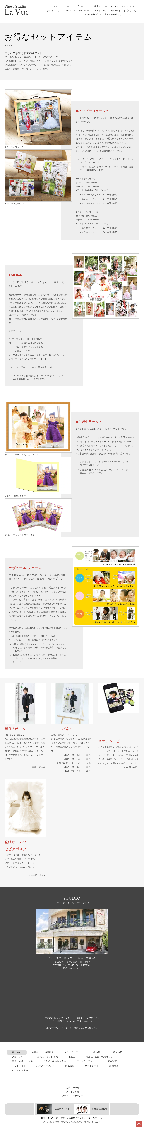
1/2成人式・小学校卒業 (46, 1057)
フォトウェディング (87, 1061)
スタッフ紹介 (100, 10)
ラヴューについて (82, 6)
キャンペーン (85, 10)
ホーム (56, 6)
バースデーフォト (45, 1066)
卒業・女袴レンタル (22, 1061)
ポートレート (92, 1066)
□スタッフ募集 (72, 1092)
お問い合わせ (130, 10)
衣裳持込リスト (53, 1109)
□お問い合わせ (72, 1087)
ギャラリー (70, 10)
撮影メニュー (100, 6)
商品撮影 (69, 1066)
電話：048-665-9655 (72, 968)
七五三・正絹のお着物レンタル (102, 1057)
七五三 (72, 1057)
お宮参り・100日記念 (43, 1052)
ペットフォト (19, 1066)
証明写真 (113, 1066)
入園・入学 (18, 1057)
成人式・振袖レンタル (54, 1061)
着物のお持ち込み (92, 14)
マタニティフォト (73, 1052)
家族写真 (112, 1061)
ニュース (67, 6)
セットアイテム (129, 6)
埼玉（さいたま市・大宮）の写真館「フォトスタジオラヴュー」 (72, 1118)
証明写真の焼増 (90, 1109)
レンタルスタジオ (21, 1070)
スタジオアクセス (53, 10)
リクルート (115, 10)
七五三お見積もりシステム (117, 14)
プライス (114, 6)
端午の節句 (118, 1052)
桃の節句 (97, 1052)
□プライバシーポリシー (72, 1096)
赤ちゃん (16, 1052)
